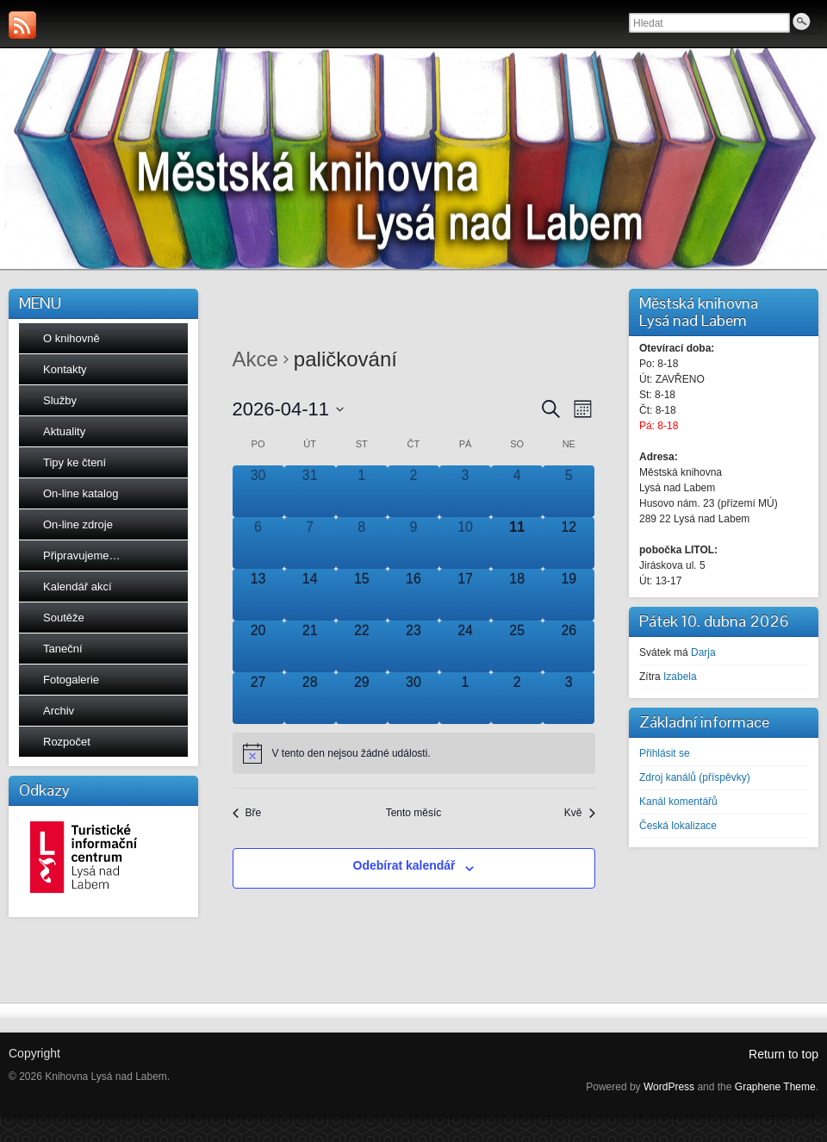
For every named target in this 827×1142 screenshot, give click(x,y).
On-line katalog (80, 493)
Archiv (58, 710)
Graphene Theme (775, 1087)
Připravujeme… (82, 555)
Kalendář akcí (77, 586)
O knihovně (71, 338)
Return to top (783, 1054)
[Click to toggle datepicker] (289, 409)
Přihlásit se (664, 753)
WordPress (669, 1087)
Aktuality (64, 431)
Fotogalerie (71, 679)
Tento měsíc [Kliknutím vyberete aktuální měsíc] (414, 813)
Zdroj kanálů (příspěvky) (694, 777)
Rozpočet (66, 741)
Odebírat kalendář (404, 865)
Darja (703, 652)
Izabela (680, 677)
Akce (255, 359)
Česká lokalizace (678, 826)
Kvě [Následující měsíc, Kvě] (579, 813)
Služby (60, 400)
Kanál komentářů (678, 802)
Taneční (63, 648)
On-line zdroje (78, 524)
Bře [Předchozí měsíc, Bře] (247, 813)
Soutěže (63, 617)
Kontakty (65, 369)
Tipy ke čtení (74, 462)
